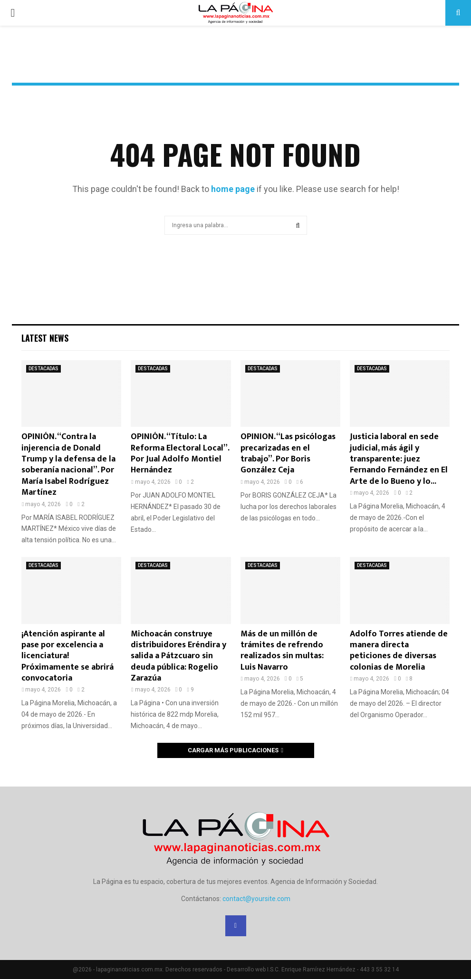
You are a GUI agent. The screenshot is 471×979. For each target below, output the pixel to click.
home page (233, 189)
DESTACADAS (43, 368)
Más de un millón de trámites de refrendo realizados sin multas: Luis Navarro (282, 650)
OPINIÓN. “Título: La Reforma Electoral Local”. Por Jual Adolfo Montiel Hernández (180, 453)
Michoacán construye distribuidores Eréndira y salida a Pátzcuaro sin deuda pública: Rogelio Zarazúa (178, 656)
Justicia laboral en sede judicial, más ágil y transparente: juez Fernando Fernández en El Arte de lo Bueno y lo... (399, 459)
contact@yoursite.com (256, 898)
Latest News (44, 338)
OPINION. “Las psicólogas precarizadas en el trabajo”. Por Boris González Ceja (288, 453)
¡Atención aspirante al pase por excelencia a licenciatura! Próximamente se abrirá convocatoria (67, 656)
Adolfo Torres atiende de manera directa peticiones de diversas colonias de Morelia (399, 650)
